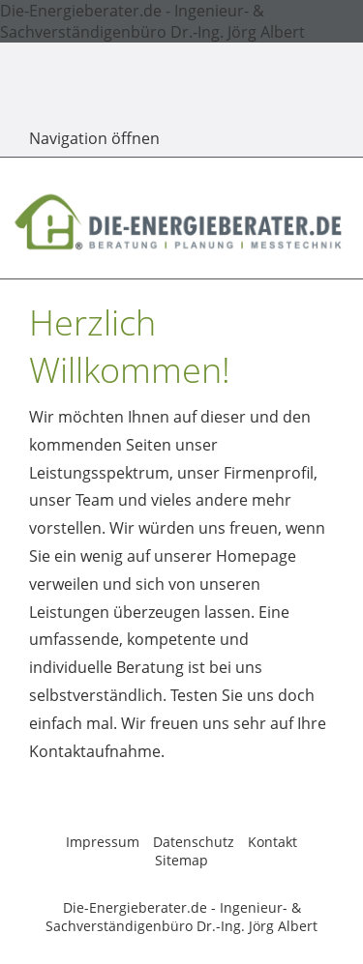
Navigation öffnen (94, 138)
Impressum (102, 842)
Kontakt (272, 842)
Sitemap (181, 860)
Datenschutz (193, 842)
